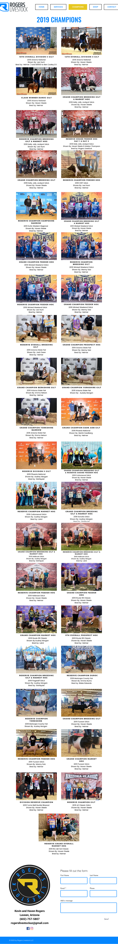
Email (62, 888)
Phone (92, 888)
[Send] (106, 919)
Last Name (94, 875)
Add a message (66, 900)
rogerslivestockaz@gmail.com (30, 923)
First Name (64, 875)
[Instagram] (31, 928)
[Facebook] (28, 928)
